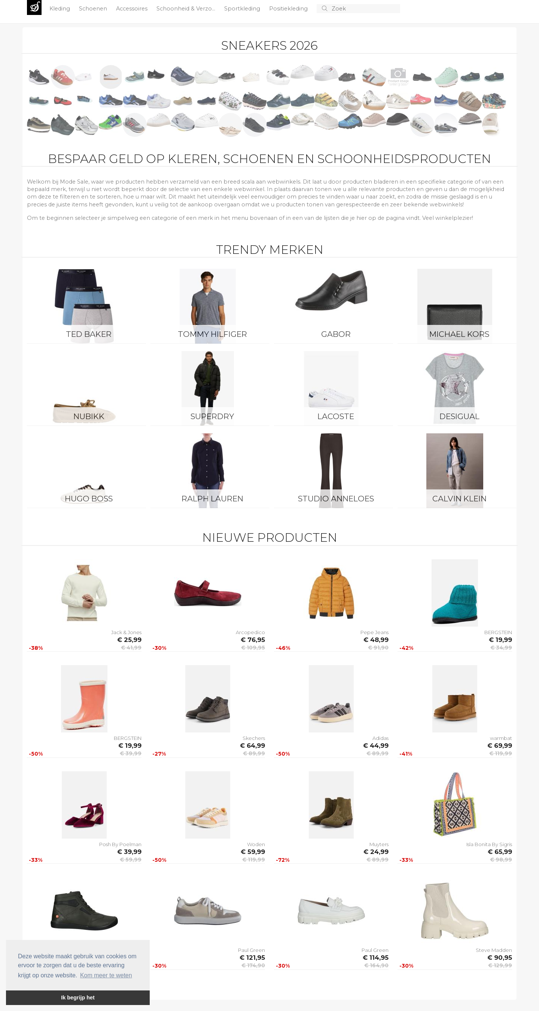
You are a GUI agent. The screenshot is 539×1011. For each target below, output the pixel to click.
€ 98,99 (501, 860)
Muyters (379, 844)
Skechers (254, 738)
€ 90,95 (499, 957)
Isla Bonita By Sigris (489, 844)
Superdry (212, 416)
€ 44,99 (376, 745)
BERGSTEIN (498, 632)
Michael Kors (459, 334)
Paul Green (251, 950)
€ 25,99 (129, 639)
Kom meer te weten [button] (106, 975)
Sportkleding (243, 8)
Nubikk (88, 416)
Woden (256, 844)
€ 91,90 (378, 648)
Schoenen (94, 8)
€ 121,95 (252, 957)
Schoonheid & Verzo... (186, 8)
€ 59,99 (130, 860)
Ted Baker (89, 334)
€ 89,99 (254, 753)
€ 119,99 (500, 753)
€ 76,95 (253, 639)
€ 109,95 (253, 648)
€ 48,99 (376, 639)
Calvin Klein (459, 498)
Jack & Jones (126, 632)
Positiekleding (289, 8)
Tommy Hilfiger (212, 334)
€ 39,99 (130, 753)
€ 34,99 (501, 648)
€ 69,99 (499, 745)
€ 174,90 (253, 965)
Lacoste (335, 416)
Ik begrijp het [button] (78, 998)
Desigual (459, 416)
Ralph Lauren (212, 498)
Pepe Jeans (374, 632)
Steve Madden (494, 950)
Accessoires (132, 8)
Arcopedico (250, 632)
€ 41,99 (131, 648)
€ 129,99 (500, 965)
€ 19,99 (500, 639)
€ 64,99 (252, 745)
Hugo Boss (89, 498)
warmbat (501, 738)
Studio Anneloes (336, 498)
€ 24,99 (376, 851)
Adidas (380, 738)
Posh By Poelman (120, 844)
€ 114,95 (376, 957)
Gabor (336, 334)
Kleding (60, 8)
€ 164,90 (376, 965)
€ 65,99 (500, 851)
